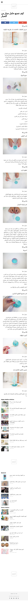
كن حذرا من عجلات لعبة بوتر (16, 532)
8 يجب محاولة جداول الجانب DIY (17, 446)
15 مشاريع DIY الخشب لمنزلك (16, 427)
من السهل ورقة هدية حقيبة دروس (17, 475)
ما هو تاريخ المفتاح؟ (14, 543)
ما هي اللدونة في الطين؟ (15, 488)
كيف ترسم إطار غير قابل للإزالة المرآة (18, 440)
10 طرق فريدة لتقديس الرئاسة (16, 434)
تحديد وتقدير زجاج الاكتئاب (15, 494)
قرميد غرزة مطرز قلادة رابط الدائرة (18, 481)
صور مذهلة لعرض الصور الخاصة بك (17, 414)
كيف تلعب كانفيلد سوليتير (15, 522)
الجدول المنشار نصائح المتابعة (16, 526)
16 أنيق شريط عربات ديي (15, 401)
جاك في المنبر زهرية (14, 536)
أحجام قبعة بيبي (13, 500)
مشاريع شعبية (3, 10)
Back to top (14, 593)
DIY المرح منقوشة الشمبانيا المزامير (18, 408)
